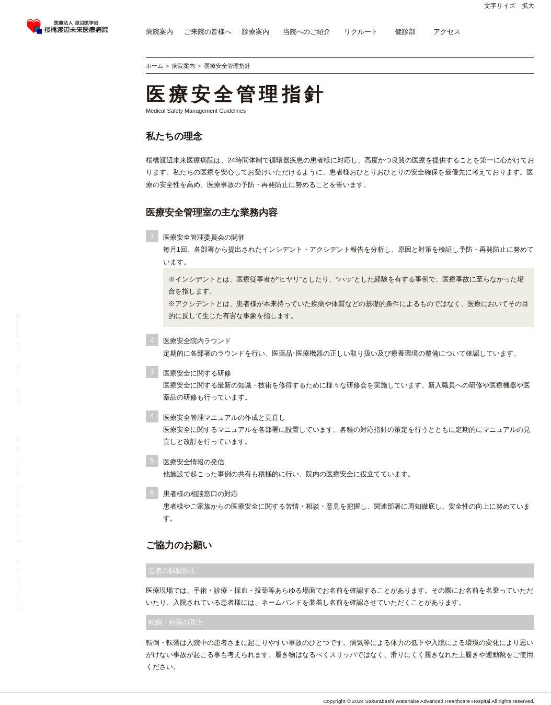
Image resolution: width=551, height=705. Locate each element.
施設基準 (29, 124)
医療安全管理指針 (42, 158)
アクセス (447, 32)
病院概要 (29, 80)
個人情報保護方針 (42, 203)
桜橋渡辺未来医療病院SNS (55, 226)
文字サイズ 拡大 (509, 5)
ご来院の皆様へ (208, 32)
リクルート (361, 32)
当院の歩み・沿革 (42, 91)
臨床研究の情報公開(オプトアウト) (66, 181)
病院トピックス (39, 114)
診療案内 (255, 32)
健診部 (405, 32)
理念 (23, 68)
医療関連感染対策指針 (48, 169)
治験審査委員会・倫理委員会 (57, 192)
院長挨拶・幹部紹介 (45, 102)
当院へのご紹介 (306, 32)
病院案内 (159, 32)
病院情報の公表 (39, 147)
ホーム (154, 66)
